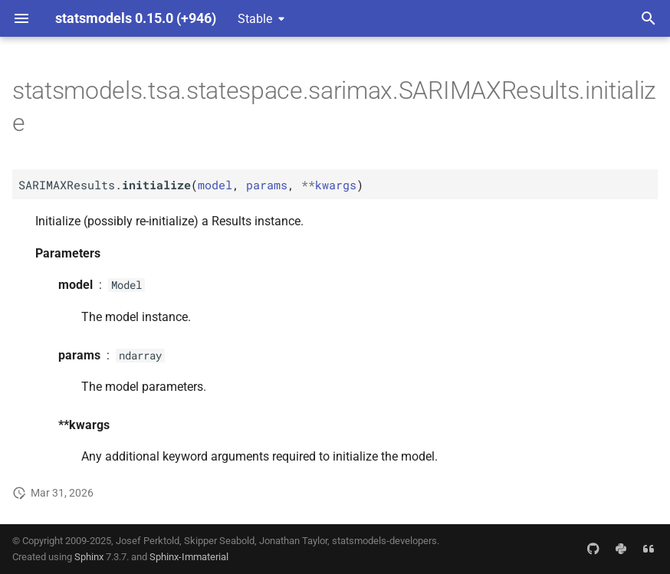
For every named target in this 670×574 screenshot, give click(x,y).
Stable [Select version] (255, 18)
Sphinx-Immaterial (188, 557)
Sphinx (88, 557)
